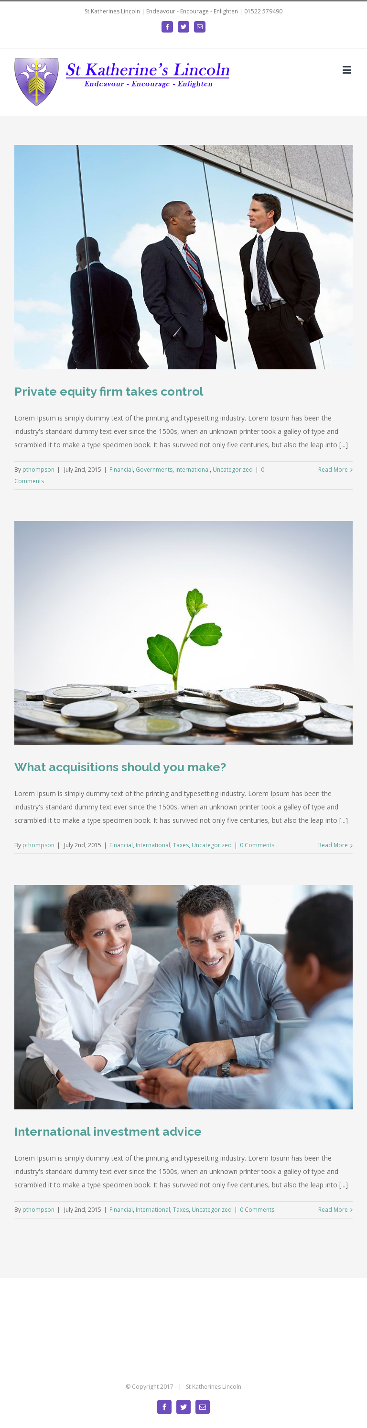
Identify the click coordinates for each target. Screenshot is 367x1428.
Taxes (181, 845)
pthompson (38, 469)
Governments (154, 469)
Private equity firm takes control (109, 391)
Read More (333, 469)
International (192, 469)
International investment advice (108, 1131)
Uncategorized (233, 469)
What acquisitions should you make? (120, 767)
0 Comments (257, 845)
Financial (121, 469)
